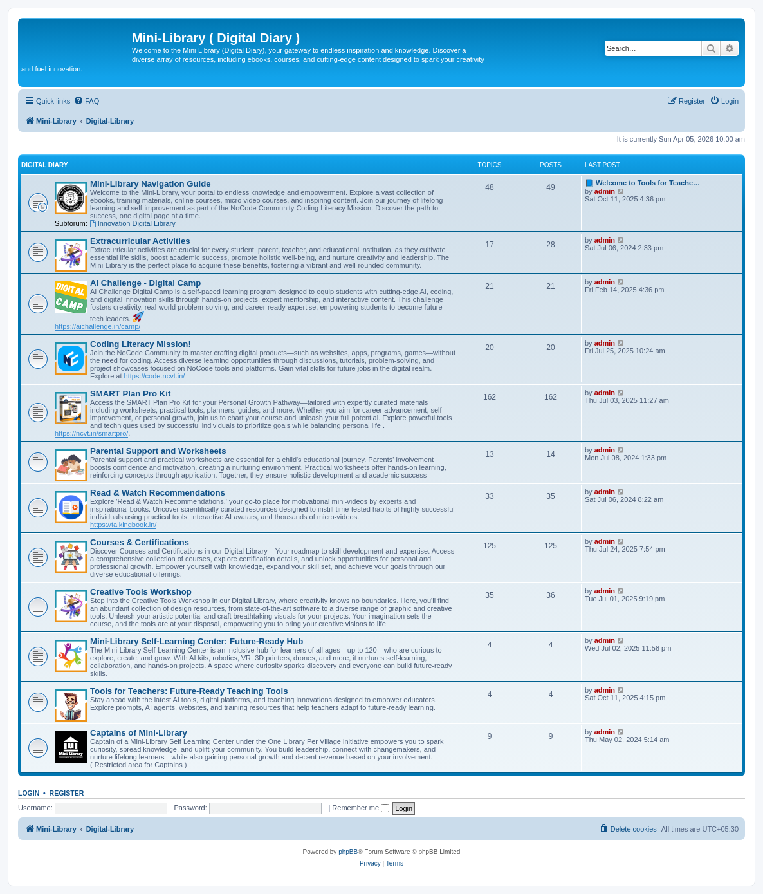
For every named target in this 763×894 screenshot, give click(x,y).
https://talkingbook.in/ (123, 524)
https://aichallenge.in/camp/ (97, 326)
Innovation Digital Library (132, 223)
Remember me (360, 808)
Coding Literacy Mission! (140, 344)
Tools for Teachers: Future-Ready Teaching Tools (189, 691)
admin (604, 191)
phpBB (348, 851)
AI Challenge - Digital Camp (145, 283)
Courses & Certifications (139, 542)
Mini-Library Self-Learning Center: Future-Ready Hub (196, 641)
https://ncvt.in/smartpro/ (91, 433)
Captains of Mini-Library (138, 733)
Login (28, 793)
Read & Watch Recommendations (157, 493)
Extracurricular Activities (140, 241)
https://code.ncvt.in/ (154, 376)
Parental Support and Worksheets (158, 451)
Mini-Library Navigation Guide (150, 184)
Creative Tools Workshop (141, 592)
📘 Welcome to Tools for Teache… (642, 183)
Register (67, 793)
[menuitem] (86, 101)
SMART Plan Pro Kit (130, 393)
